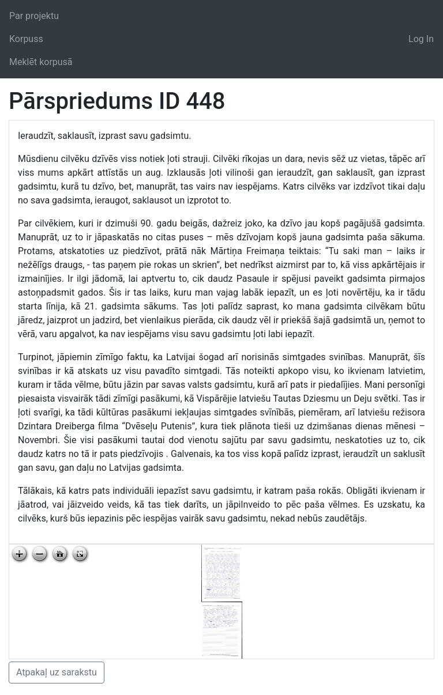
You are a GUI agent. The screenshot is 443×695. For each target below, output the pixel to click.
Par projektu (34, 15)
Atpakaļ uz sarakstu (56, 672)
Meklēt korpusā (41, 61)
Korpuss (26, 38)
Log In (421, 38)
